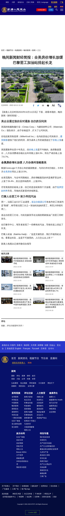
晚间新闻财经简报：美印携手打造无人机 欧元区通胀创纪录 (22, 288)
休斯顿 (40, 345)
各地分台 (21, 2)
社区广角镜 (16, 421)
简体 (32, 2)
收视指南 (25, 486)
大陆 (18, 379)
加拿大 (19, 345)
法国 (46, 345)
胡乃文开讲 (53, 403)
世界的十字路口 (30, 421)
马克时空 (27, 424)
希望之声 (47, 494)
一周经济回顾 (17, 418)
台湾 (23, 379)
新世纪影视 (46, 497)
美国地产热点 (42, 418)
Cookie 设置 (32, 512)
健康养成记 (53, 406)
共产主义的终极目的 (47, 446)
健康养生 (53, 393)
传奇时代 (43, 440)
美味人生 (19, 449)
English (18, 348)
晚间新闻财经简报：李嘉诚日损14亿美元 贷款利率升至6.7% (54, 288)
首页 (3, 50)
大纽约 (13, 345)
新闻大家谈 (28, 397)
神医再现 (52, 409)
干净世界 (38, 494)
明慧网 (21, 497)
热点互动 (27, 400)
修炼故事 (43, 473)
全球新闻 (15, 397)
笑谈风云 (40, 400)
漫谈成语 (40, 409)
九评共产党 (44, 452)
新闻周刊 (15, 412)
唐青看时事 (28, 418)
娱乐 (33, 376)
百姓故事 (43, 467)
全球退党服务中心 (9, 497)
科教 (28, 379)
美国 (13, 379)
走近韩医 (52, 412)
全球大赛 (31, 386)
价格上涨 (57, 140)
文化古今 (40, 415)
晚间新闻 (27, 50)
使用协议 (44, 486)
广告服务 (5, 489)
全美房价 (6, 162)
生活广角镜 (20, 437)
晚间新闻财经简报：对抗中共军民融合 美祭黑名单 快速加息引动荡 (54, 260)
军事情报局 (28, 415)
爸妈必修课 (41, 412)
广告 (61, 2)
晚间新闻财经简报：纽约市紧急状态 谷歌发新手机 (22, 260)
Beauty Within (21, 452)
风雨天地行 (44, 461)
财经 (28, 376)
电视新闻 (18, 50)
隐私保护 (35, 486)
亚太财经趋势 (17, 424)
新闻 (33, 50)
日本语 (43, 348)
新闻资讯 (23, 358)
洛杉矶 (26, 345)
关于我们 (15, 486)
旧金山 (52, 345)
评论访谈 (28, 393)
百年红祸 (43, 458)
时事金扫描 (28, 403)
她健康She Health (55, 400)
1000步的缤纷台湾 (22, 462)
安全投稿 (53, 486)
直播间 (53, 358)
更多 (55, 497)
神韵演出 (22, 386)
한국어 (51, 348)
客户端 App (26, 489)
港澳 (23, 376)
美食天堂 (19, 446)
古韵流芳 (40, 403)
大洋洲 (33, 345)
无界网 (36, 497)
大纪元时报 (28, 494)
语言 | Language (42, 2)
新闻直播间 (41, 10)
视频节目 (9, 50)
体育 (33, 379)
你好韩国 (19, 443)
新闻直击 (15, 409)
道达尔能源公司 (38, 202)
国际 (13, 376)
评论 (18, 376)
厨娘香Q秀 (20, 458)
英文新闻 (54, 2)
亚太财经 (15, 427)
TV (51, 10)
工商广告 (43, 476)
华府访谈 (15, 415)
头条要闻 (14, 383)
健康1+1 (52, 397)
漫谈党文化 (44, 470)
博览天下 (51, 383)
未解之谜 (40, 397)
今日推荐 (41, 383)
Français (26, 348)
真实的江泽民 (45, 455)
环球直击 (15, 400)
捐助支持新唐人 (18, 363)
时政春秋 (27, 406)
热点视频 (23, 383)
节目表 (44, 358)
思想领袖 (27, 409)
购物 (30, 363)
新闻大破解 (28, 412)
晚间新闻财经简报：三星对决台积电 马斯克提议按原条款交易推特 (22, 274)
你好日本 (19, 440)
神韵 (7, 2)
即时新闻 (32, 383)
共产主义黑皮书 (46, 464)
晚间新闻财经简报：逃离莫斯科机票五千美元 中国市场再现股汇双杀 (22, 302)
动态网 (29, 497)
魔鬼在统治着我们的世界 (49, 449)
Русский (35, 348)
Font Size (53, 105)
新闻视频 (16, 393)
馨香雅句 (40, 406)
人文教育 (41, 393)
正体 (28, 2)
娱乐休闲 (20, 433)
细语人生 (27, 430)
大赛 (13, 2)
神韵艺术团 (16, 494)
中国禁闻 (15, 403)
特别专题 (44, 433)
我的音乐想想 (21, 467)
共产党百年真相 (46, 443)
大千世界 (19, 455)
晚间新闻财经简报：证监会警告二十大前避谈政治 (54, 274)
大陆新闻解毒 (29, 427)
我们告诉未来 (45, 437)
